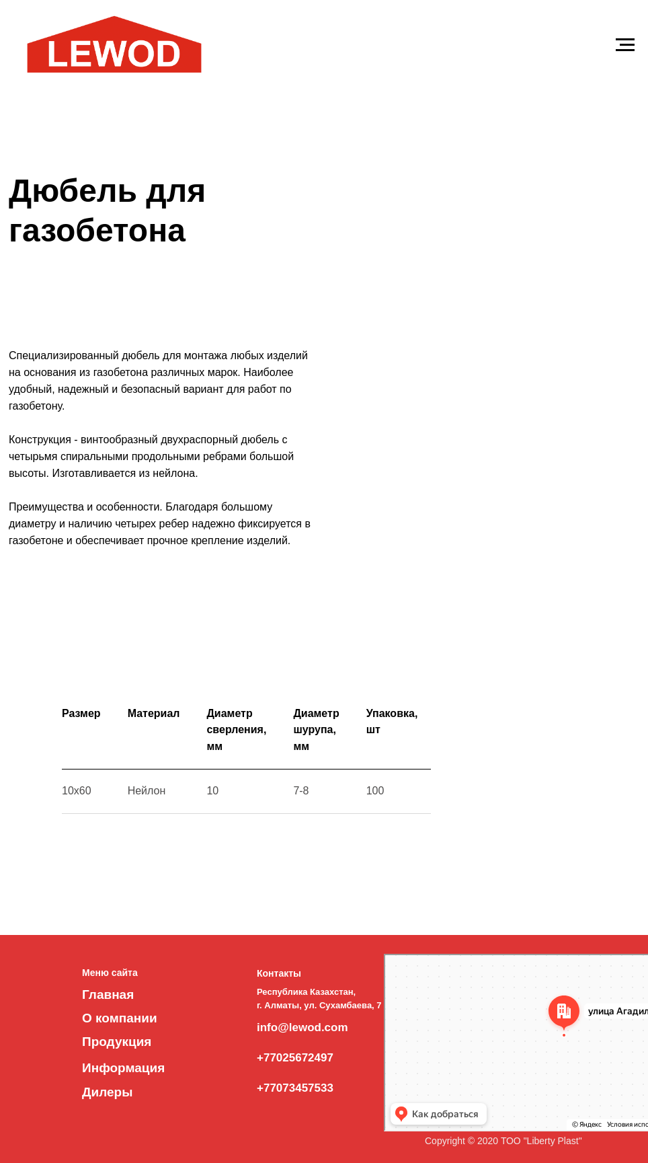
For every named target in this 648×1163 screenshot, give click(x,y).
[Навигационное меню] (625, 45)
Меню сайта (110, 972)
